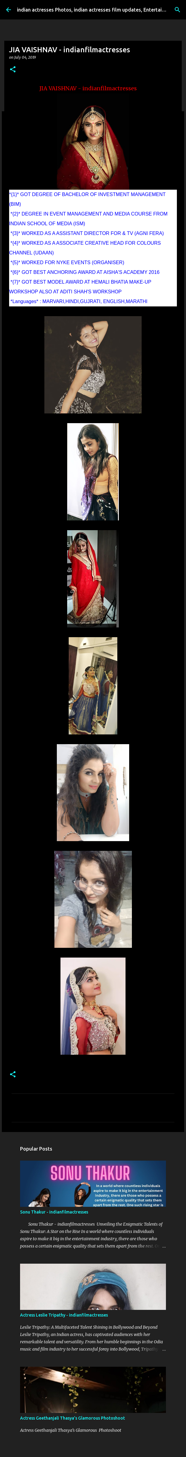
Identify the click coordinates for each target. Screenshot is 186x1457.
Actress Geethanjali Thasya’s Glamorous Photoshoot (72, 1418)
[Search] (177, 9)
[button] (12, 70)
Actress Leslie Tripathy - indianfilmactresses (64, 1315)
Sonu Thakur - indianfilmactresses (54, 1212)
